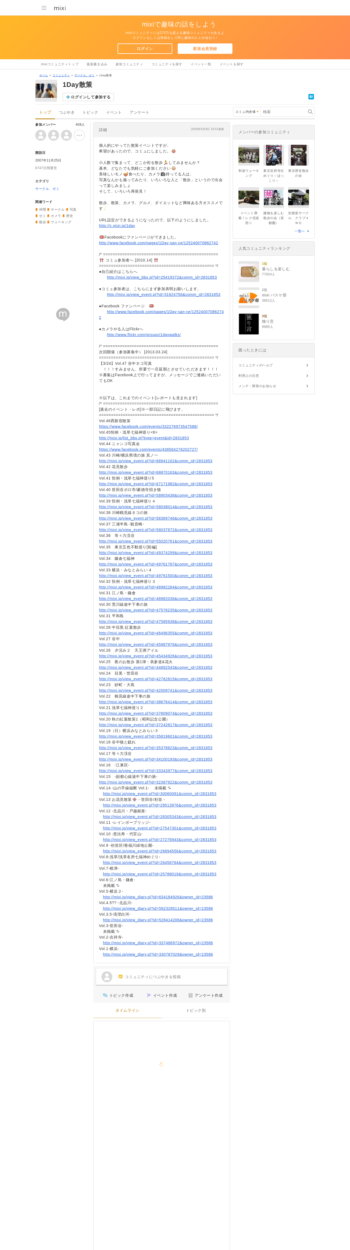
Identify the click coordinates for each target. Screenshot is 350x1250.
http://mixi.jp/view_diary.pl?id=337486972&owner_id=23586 (158, 943)
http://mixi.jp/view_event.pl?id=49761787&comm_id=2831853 (155, 564)
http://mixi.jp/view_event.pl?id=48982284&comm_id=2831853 (155, 587)
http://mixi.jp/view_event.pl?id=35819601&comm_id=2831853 (155, 736)
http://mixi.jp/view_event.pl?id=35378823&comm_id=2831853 (155, 748)
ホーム (43, 75)
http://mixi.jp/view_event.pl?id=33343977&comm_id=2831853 (155, 771)
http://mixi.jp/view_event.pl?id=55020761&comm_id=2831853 (155, 541)
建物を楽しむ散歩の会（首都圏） (273, 218)
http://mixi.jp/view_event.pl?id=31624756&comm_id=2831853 (163, 294)
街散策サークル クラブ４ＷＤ (298, 218)
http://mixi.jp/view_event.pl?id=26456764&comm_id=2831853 (160, 862)
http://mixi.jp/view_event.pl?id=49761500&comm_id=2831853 (155, 575)
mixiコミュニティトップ (59, 64)
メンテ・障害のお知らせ (257, 386)
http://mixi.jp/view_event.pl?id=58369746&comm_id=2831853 (155, 518)
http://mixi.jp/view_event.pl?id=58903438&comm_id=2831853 (155, 495)
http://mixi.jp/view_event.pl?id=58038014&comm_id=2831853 (155, 507)
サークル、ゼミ (84, 75)
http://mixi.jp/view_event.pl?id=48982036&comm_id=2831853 (155, 598)
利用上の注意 (248, 376)
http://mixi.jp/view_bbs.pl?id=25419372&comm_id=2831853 (162, 277)
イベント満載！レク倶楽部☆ (248, 218)
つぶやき (67, 112)
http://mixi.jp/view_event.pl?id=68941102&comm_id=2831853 (155, 461)
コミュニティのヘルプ (255, 365)
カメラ (56, 216)
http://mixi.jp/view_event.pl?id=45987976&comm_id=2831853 (155, 644)
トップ (45, 112)
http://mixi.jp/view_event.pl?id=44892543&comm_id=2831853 (155, 667)
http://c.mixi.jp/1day (117, 225)
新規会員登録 (205, 48)
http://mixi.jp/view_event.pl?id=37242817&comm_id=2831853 (155, 725)
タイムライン (127, 1010)
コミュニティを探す (166, 64)
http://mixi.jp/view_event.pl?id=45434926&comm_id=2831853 (155, 656)
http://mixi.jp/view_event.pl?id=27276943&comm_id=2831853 (160, 839)
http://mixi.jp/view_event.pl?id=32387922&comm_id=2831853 (155, 782)
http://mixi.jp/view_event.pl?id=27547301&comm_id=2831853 (160, 828)
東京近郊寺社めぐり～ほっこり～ (273, 176)
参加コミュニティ (129, 64)
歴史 (69, 216)
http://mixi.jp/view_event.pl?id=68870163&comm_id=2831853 (155, 472)
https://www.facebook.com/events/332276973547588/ (148, 426)
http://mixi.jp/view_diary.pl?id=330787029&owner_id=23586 (158, 954)
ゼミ (42, 216)
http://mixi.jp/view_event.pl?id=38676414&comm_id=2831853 (155, 702)
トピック (90, 112)
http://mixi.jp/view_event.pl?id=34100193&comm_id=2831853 (155, 759)
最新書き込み (97, 64)
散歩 (42, 222)
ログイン (145, 48)
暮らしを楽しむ (276, 269)
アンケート (140, 112)
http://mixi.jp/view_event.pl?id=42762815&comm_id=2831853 (155, 679)
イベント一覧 (201, 64)
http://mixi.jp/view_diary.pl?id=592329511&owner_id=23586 (158, 908)
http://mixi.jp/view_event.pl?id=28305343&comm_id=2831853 (160, 816)
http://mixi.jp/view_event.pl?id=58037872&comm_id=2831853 (155, 530)
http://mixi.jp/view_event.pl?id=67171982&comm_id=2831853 (155, 484)
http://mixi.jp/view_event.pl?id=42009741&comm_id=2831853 (155, 690)
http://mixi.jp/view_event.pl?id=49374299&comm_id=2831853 (155, 553)
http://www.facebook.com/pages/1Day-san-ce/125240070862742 (158, 243)
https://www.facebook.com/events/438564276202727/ (148, 449)
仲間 (42, 209)
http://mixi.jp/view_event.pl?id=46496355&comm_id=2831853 (155, 633)
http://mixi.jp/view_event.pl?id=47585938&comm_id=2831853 (155, 621)
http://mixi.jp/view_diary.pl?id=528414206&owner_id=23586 (158, 920)
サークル (58, 209)
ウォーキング (61, 222)
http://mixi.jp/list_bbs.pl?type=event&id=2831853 (144, 438)
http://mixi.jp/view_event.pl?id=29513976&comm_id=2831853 (160, 805)
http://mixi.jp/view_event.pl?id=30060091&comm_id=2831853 (160, 794)
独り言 (268, 321)
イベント (114, 112)
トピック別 (196, 1010)
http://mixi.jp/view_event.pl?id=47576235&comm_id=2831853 (155, 610)
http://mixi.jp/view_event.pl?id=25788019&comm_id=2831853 (160, 874)
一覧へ (299, 231)
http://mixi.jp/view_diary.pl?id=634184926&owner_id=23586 (158, 897)
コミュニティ (61, 75)
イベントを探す (232, 64)
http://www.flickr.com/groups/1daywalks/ (144, 335)
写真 (73, 209)
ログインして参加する (91, 97)
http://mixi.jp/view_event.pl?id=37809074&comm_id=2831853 (155, 713)
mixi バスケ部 (274, 295)
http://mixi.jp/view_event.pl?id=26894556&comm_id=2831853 (160, 851)
